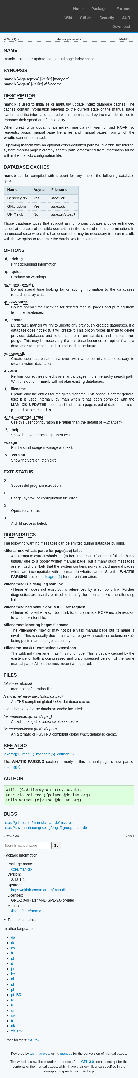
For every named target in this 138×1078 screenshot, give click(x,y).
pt (12, 989)
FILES (10, 675)
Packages (100, 9)
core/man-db (21, 869)
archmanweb (39, 1053)
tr (12, 1021)
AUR (126, 18)
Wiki (68, 18)
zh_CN (16, 1031)
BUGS (10, 814)
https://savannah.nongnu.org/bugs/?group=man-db (45, 827)
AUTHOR (14, 778)
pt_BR (16, 995)
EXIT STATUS (18, 472)
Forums (123, 9)
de (13, 943)
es (13, 948)
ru (12, 1005)
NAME (10, 50)
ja (12, 969)
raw (37, 1040)
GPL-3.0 (87, 1062)
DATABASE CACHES (26, 167)
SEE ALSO (15, 745)
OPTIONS (14, 250)
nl (12, 979)
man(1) (28, 754)
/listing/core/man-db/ (27, 911)
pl (12, 984)
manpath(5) (45, 754)
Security (106, 18)
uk (13, 1026)
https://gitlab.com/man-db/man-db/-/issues (38, 822)
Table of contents (22, 920)
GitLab (85, 18)
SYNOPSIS (15, 70)
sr (12, 1010)
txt (30, 1040)
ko (13, 974)
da (13, 937)
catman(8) (65, 754)
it (12, 963)
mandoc (66, 1053)
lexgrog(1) (53, 577)
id (12, 958)
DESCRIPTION (19, 95)
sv (13, 1015)
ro (12, 1000)
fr (12, 953)
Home (78, 9)
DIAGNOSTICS (20, 534)
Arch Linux (29, 8)
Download (121, 26)
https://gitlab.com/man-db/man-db (38, 890)
